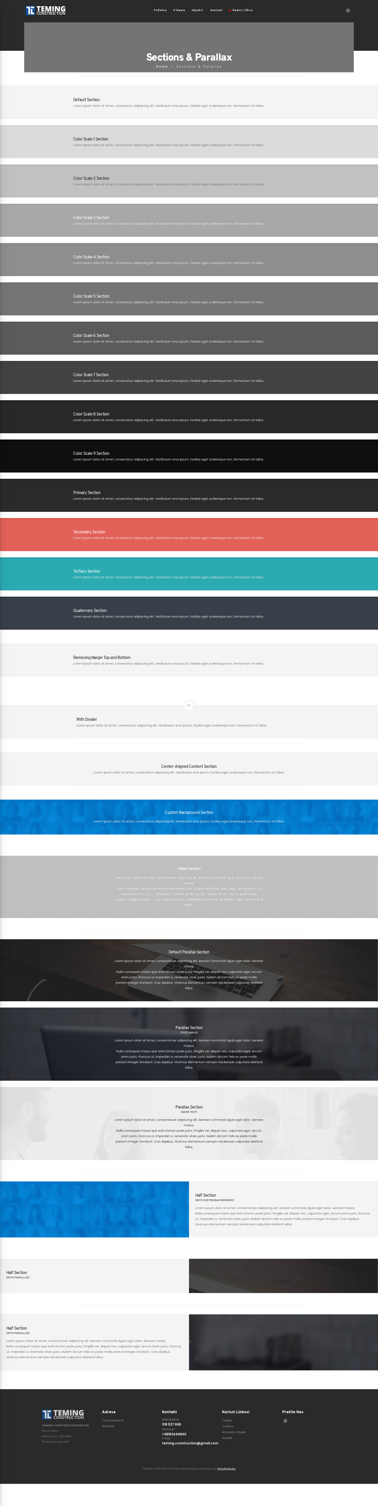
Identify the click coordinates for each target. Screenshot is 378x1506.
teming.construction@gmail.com (189, 1443)
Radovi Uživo (241, 10)
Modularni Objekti (234, 1432)
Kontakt (216, 10)
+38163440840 (174, 1434)
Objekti (197, 10)
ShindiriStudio (226, 1468)
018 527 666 (171, 1424)
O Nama (179, 10)
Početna (160, 10)
